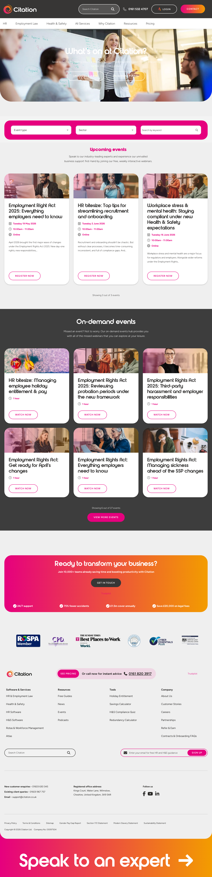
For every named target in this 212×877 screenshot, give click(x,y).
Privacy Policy (10, 823)
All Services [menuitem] (82, 23)
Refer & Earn (168, 728)
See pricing (68, 673)
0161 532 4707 (138, 9)
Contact (193, 9)
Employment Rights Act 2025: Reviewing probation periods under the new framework (103, 388)
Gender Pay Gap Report (70, 823)
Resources (64, 689)
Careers (165, 712)
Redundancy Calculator (123, 720)
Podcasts (63, 720)
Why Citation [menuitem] (107, 23)
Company (167, 689)
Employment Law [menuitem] (27, 23)
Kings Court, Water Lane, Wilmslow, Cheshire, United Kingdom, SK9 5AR (92, 792)
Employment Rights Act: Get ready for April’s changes (33, 465)
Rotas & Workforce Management (25, 728)
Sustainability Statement (155, 823)
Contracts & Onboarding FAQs (179, 736)
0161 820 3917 (138, 674)
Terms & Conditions (31, 823)
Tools (113, 689)
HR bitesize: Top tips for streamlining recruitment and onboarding (103, 211)
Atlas (9, 736)
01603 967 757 (24, 791)
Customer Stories (171, 704)
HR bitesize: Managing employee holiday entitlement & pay (32, 385)
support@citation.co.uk (20, 797)
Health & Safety (15, 704)
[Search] (113, 9)
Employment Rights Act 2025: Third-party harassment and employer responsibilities (175, 388)
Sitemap (50, 823)
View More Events (106, 517)
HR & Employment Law (19, 696)
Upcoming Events (85, 76)
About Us (166, 696)
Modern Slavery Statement (125, 823)
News (61, 704)
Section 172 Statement (97, 823)
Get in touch (106, 582)
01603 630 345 (26, 786)
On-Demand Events (126, 76)
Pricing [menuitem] (150, 23)
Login (167, 9)
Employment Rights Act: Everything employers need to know (103, 465)
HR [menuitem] (5, 23)
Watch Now (23, 414)
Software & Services (18, 689)
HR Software (13, 712)
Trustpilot (106, 593)
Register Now (24, 276)
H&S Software (14, 720)
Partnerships (168, 720)
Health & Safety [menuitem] (56, 23)
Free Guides (65, 696)
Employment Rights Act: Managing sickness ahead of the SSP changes (175, 465)
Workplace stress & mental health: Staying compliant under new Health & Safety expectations (170, 217)
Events (62, 712)
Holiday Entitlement (121, 696)
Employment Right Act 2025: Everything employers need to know (35, 211)
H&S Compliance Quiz (122, 712)
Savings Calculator (120, 704)
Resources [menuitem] (130, 23)
